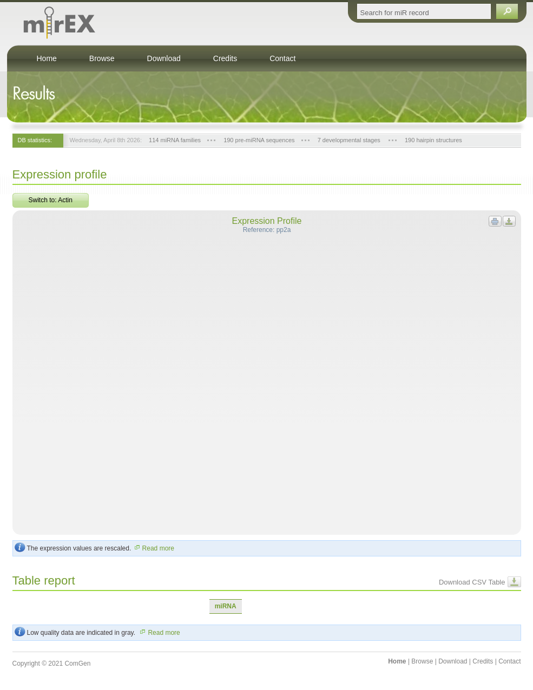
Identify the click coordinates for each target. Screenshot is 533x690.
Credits (225, 58)
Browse (102, 58)
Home (47, 58)
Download (164, 58)
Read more (153, 548)
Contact (282, 58)
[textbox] (424, 11)
